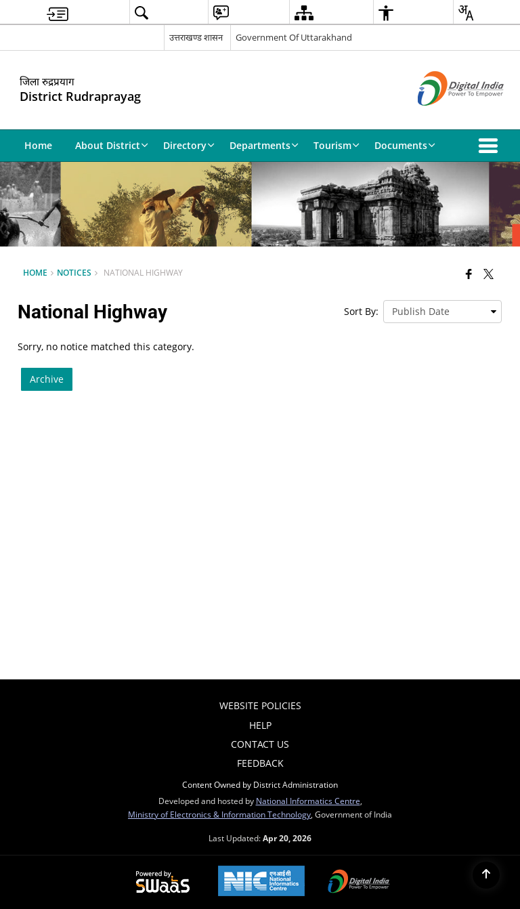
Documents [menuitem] (404, 145)
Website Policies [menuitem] (260, 705)
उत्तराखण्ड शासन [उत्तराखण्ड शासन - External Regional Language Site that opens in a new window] (196, 37)
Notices (74, 272)
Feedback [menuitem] (260, 763)
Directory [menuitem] (189, 145)
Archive (47, 379)
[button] (491, 145)
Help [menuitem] (260, 725)
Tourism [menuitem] (336, 145)
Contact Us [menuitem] (260, 744)
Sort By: (361, 311)
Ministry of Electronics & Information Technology (219, 814)
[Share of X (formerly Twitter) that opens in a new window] (488, 273)
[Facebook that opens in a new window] (468, 273)
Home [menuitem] (38, 145)
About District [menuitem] (111, 145)
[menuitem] (57, 12)
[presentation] (442, 311)
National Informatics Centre (308, 800)
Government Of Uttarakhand (294, 37)
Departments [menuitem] (264, 145)
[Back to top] (486, 875)
